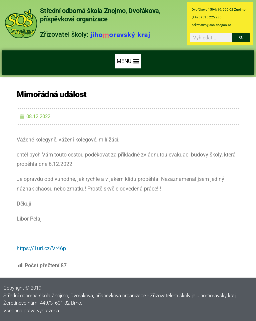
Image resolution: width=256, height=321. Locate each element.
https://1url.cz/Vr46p (41, 248)
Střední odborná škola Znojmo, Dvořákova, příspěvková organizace (100, 15)
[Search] (241, 37)
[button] (128, 61)
